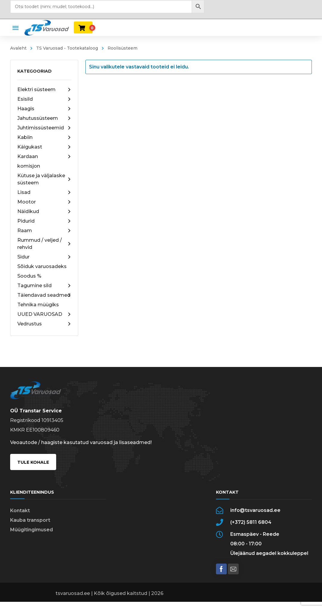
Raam (44, 230)
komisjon (28, 166)
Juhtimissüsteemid (44, 128)
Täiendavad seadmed (44, 295)
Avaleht (18, 48)
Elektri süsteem (44, 89)
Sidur (44, 257)
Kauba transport (30, 520)
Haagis (44, 109)
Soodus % (29, 276)
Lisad (44, 192)
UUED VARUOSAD (44, 314)
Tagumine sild (44, 285)
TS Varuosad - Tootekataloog (67, 48)
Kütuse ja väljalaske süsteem (44, 179)
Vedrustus (44, 324)
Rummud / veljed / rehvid (44, 243)
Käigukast (44, 147)
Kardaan (44, 156)
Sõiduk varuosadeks (42, 266)
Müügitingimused (31, 530)
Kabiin (44, 137)
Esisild (44, 99)
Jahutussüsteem (44, 118)
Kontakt (20, 510)
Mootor (44, 202)
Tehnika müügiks (38, 304)
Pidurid (44, 221)
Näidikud (44, 211)
